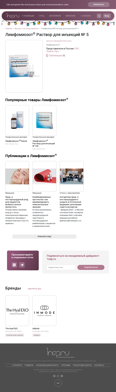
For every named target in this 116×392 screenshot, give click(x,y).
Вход (107, 16)
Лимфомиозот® (53, 45)
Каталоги (87, 16)
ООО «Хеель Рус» (11, 144)
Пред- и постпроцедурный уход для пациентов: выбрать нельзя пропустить (16, 202)
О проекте (17, 365)
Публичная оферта (82, 365)
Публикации (29, 16)
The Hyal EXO (11, 328)
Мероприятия (55, 16)
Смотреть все (34, 289)
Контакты (99, 365)
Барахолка (70, 16)
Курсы (41, 16)
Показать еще (44, 236)
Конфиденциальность (47, 365)
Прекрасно (98, 4)
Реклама (65, 365)
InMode (36, 328)
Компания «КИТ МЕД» (13, 331)
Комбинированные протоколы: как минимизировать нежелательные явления (42, 202)
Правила (29, 365)
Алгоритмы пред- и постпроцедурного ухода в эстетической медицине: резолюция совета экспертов (70, 202)
